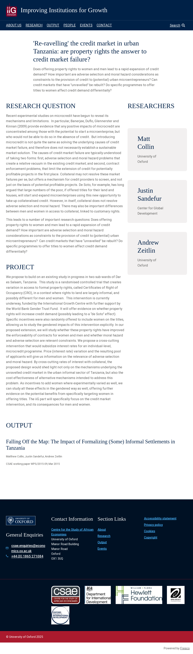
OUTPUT (53, 25)
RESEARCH (34, 25)
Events (102, 548)
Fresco (185, 648)
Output (102, 542)
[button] (178, 25)
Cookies (149, 531)
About (102, 529)
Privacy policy (153, 525)
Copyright (150, 537)
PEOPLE (69, 25)
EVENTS (86, 25)
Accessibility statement (160, 518)
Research (104, 536)
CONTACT (104, 25)
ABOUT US (13, 25)
